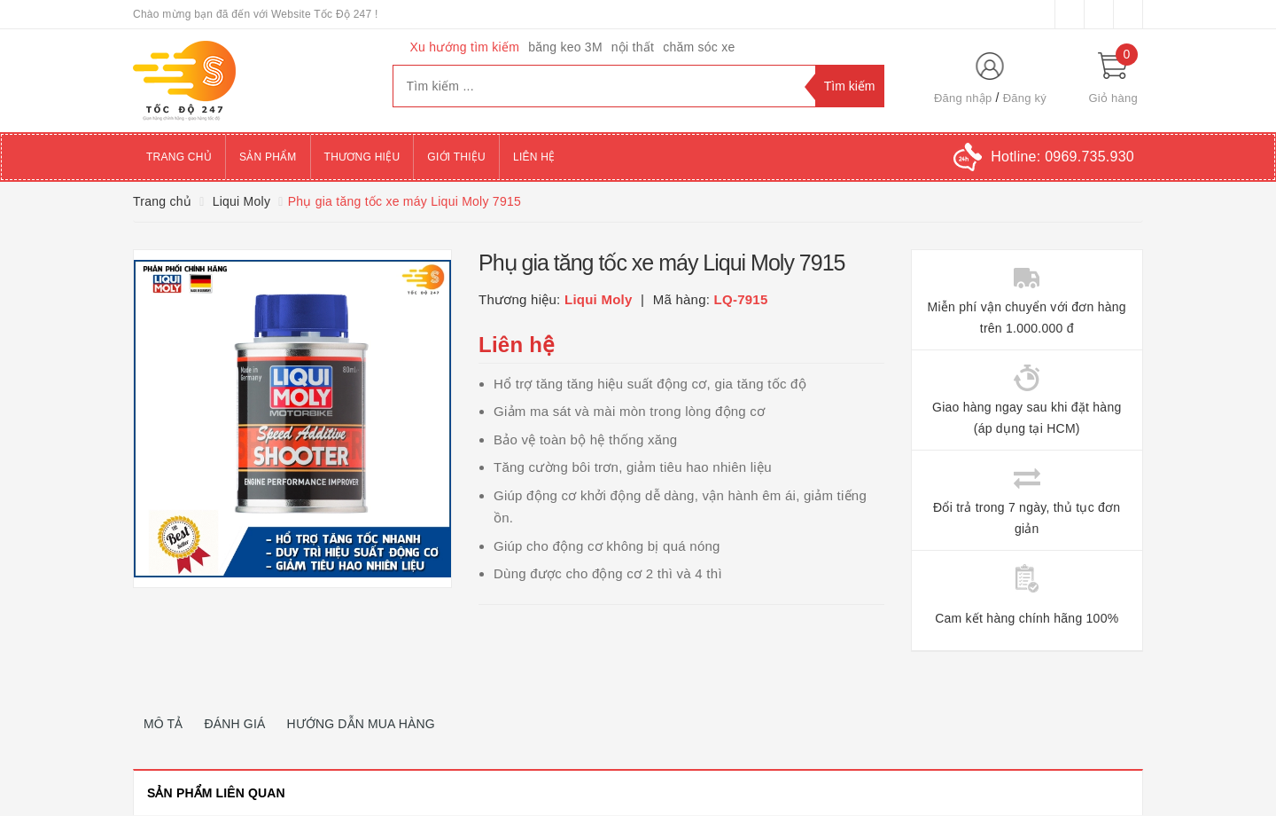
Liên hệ (534, 157)
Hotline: (1062, 156)
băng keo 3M (565, 47)
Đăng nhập (963, 98)
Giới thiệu (456, 157)
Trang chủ (179, 157)
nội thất (632, 47)
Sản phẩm (268, 157)
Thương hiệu (362, 157)
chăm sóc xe (699, 47)
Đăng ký (1024, 98)
